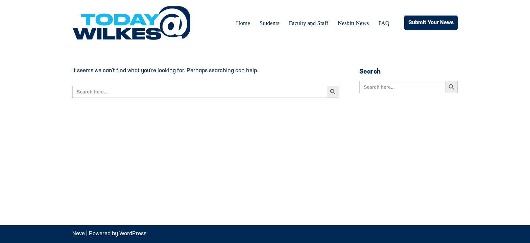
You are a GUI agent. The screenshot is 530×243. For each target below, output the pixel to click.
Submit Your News (431, 23)
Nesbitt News (353, 23)
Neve (78, 234)
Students (270, 23)
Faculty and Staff (308, 23)
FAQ (383, 23)
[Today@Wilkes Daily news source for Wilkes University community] (133, 23)
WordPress (132, 234)
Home (243, 23)
